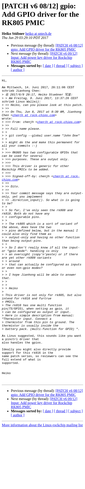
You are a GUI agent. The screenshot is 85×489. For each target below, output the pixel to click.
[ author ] (17, 70)
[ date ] (48, 66)
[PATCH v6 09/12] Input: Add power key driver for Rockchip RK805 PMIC (44, 58)
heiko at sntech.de (38, 34)
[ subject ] (75, 66)
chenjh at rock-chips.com (33, 122)
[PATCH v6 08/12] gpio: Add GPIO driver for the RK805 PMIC (47, 47)
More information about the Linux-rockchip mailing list (42, 485)
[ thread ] (60, 66)
